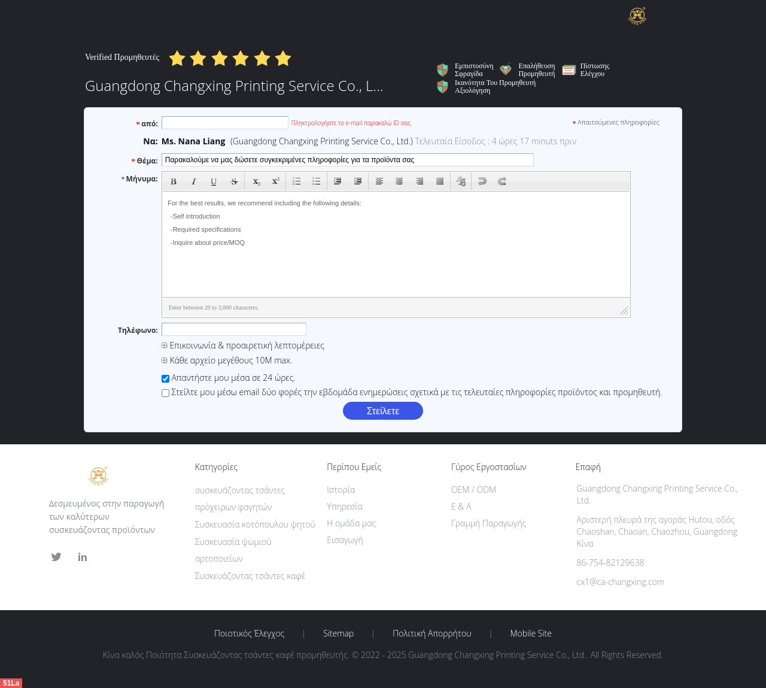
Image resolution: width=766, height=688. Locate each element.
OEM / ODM (473, 489)
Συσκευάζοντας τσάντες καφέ (250, 575)
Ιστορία (341, 489)
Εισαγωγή (345, 539)
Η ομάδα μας (351, 523)
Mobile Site (531, 633)
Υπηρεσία (345, 506)
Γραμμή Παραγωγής (488, 523)
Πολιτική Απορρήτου (432, 633)
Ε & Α (461, 506)
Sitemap (338, 633)
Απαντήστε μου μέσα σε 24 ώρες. (229, 377)
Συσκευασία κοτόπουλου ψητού (255, 524)
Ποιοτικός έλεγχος (249, 633)
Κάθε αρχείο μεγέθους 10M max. (227, 360)
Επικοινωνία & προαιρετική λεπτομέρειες (243, 345)
